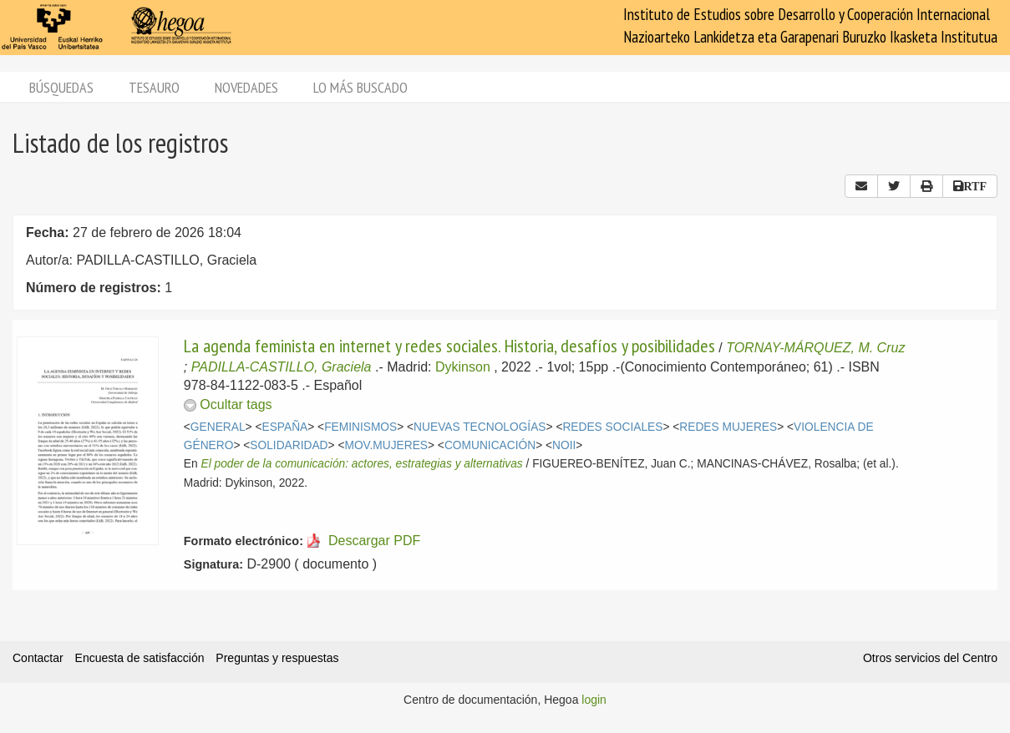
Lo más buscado (360, 87)
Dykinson (462, 367)
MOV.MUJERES (386, 445)
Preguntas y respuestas (277, 658)
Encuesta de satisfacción (140, 658)
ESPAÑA (284, 427)
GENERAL (218, 427)
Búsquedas (61, 87)
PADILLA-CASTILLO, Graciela (281, 367)
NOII (564, 445)
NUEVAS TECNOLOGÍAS (480, 427)
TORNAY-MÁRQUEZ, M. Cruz (815, 348)
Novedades (246, 87)
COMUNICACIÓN (489, 445)
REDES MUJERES (728, 427)
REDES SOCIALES (612, 427)
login (594, 699)
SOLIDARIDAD (288, 445)
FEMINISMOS (360, 427)
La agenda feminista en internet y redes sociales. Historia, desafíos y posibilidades (449, 345)
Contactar (38, 658)
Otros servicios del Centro (930, 658)
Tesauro (154, 87)
